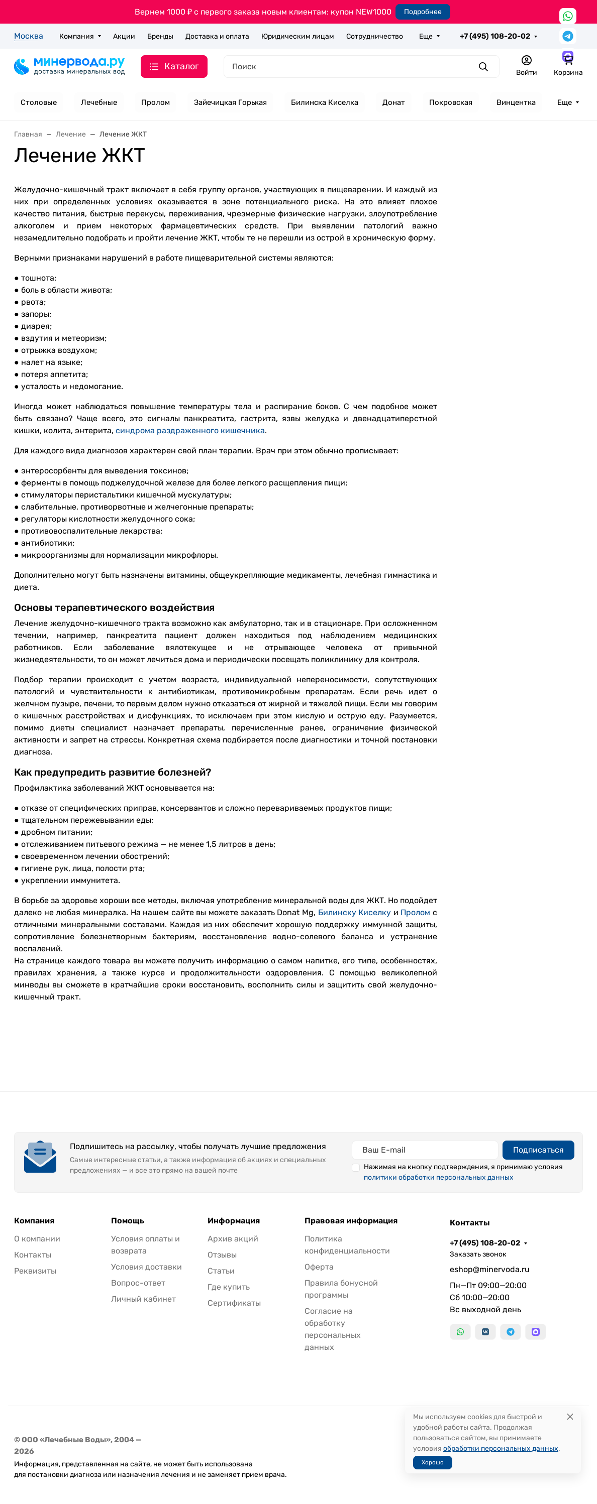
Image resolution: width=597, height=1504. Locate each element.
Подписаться (538, 1150)
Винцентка (516, 102)
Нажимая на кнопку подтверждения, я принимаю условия (463, 1172)
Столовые (39, 102)
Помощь (127, 1221)
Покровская (450, 102)
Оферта (319, 1267)
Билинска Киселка (324, 102)
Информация (234, 1221)
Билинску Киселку (354, 912)
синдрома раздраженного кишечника (190, 430)
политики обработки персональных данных (439, 1177)
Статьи (221, 1271)
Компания (76, 36)
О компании (37, 1238)
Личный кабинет (143, 1299)
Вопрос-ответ (138, 1283)
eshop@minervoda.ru (490, 1269)
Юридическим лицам (297, 36)
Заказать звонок (478, 1254)
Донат (393, 102)
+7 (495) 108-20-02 (495, 36)
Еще (426, 36)
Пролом (155, 102)
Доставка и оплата (217, 36)
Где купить (229, 1287)
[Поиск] (362, 66)
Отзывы (222, 1255)
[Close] (570, 1417)
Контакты (32, 1255)
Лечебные (99, 102)
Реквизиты (35, 1271)
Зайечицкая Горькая (230, 102)
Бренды (160, 36)
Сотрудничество (374, 36)
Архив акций (233, 1238)
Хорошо (433, 1462)
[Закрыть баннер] (583, 752)
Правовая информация (351, 1221)
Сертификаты (234, 1303)
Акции (124, 36)
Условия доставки (146, 1267)
